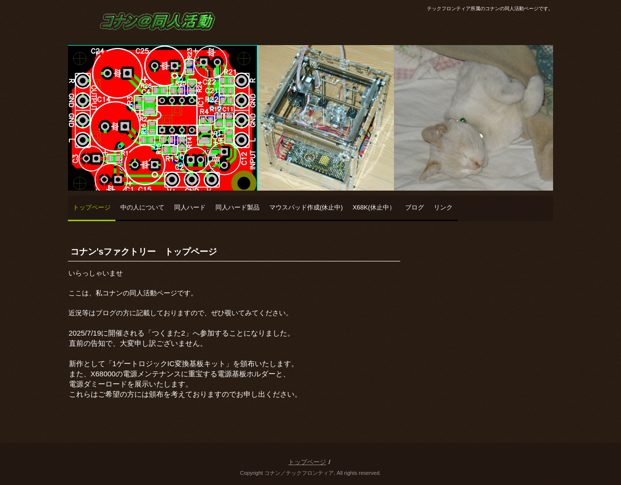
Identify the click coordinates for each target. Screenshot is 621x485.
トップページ (92, 207)
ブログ (414, 207)
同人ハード (190, 207)
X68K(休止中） (374, 207)
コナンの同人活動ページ (139, 41)
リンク (443, 207)
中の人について (142, 207)
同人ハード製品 (237, 207)
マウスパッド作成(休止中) (306, 207)
